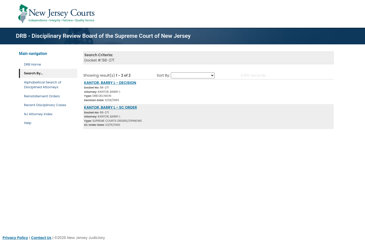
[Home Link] (57, 14)
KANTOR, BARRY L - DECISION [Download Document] (110, 82)
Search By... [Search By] (33, 73)
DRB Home (32, 64)
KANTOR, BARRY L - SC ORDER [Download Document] (110, 107)
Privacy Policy (15, 237)
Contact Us (41, 237)
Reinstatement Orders (42, 96)
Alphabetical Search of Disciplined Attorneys (42, 85)
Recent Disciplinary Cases (45, 105)
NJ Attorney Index (38, 114)
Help (27, 122)
